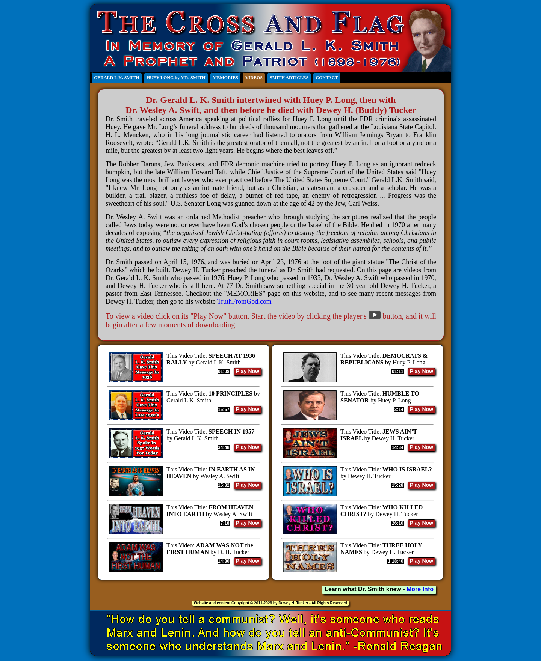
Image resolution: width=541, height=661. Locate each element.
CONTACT (327, 77)
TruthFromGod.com (244, 301)
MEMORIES (225, 77)
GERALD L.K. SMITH (116, 77)
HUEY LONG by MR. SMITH (176, 77)
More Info (420, 589)
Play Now (247, 371)
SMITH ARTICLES (289, 77)
